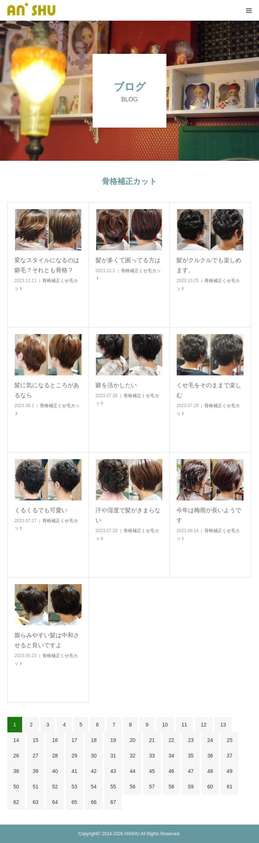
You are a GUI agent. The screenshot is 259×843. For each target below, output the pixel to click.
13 (223, 725)
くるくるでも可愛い (41, 510)
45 (152, 771)
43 (113, 771)
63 (36, 802)
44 (132, 771)
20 (132, 740)
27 (36, 756)
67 (113, 802)
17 (74, 740)
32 (132, 756)
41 (74, 771)
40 (55, 771)
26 (16, 756)
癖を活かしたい (116, 385)
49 (229, 771)
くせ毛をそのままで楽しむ (208, 390)
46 (172, 771)
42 (94, 771)
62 (16, 802)
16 (55, 740)
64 (55, 802)
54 (94, 787)
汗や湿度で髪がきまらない (128, 515)
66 (94, 802)
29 (74, 756)
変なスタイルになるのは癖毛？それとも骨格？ (46, 265)
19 (113, 740)
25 (229, 740)
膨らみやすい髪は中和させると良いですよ (46, 640)
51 (36, 787)
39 (36, 771)
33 (152, 756)
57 (152, 787)
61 (229, 787)
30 (94, 756)
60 (210, 787)
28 (55, 756)
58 (172, 787)
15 (36, 740)
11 (184, 725)
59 (191, 787)
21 (152, 740)
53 (74, 787)
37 (229, 756)
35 (191, 756)
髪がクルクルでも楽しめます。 (208, 265)
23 (191, 740)
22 (172, 740)
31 (113, 756)
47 (191, 771)
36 (210, 756)
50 (16, 787)
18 (94, 740)
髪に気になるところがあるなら (46, 390)
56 (132, 787)
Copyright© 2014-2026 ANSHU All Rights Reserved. (130, 833)
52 (55, 787)
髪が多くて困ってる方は (128, 260)
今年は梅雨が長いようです (208, 515)
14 (16, 740)
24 (210, 740)
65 (74, 802)
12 (204, 725)
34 (172, 756)
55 (113, 787)
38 (16, 771)
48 (210, 771)
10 (165, 725)
